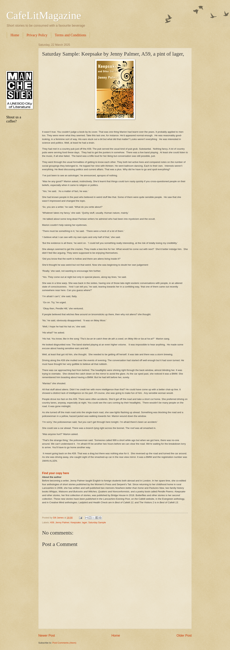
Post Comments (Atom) (64, 642)
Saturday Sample (97, 522)
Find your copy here (55, 473)
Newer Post (46, 635)
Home (15, 35)
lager (84, 522)
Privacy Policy (37, 35)
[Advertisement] (18, 54)
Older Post (184, 635)
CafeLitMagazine (43, 15)
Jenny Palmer (62, 522)
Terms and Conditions (70, 35)
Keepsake (76, 522)
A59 (52, 522)
